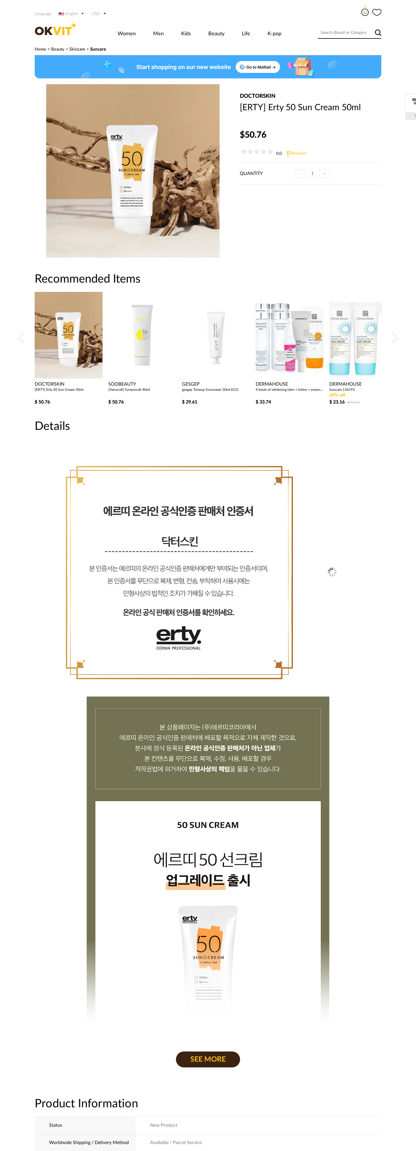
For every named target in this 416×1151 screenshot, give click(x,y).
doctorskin (258, 96)
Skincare (77, 49)
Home (40, 49)
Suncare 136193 (342, 389)
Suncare (98, 49)
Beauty (216, 33)
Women (127, 33)
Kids (186, 33)
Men (158, 33)
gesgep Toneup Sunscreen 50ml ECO (210, 389)
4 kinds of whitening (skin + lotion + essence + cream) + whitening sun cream (290, 389)
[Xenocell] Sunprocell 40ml (129, 389)
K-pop (274, 33)
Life (246, 33)
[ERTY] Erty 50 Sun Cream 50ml (59, 389)
